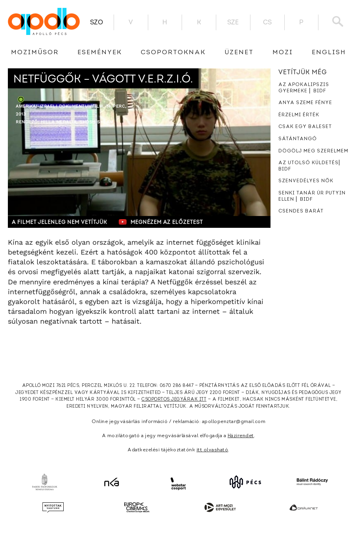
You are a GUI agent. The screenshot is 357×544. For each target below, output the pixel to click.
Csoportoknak (173, 52)
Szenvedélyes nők (305, 181)
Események (99, 52)
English (329, 52)
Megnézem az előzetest (161, 222)
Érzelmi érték (298, 115)
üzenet (239, 52)
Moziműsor (35, 52)
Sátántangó (297, 139)
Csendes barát (301, 211)
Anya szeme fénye (305, 103)
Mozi (282, 52)
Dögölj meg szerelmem (313, 151)
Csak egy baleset (305, 127)
